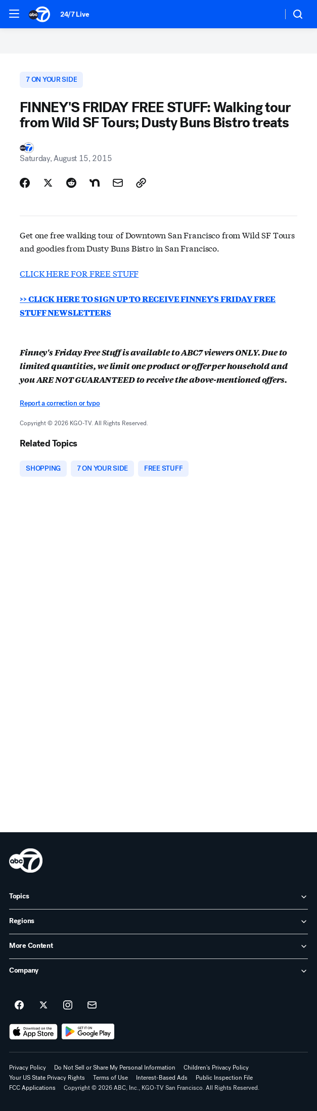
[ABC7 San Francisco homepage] (39, 14)
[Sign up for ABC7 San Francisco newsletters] (92, 1005)
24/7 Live (74, 14)
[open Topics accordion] (158, 897)
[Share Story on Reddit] (71, 182)
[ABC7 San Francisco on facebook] (19, 1005)
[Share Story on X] (48, 182)
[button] (14, 14)
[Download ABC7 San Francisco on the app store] (33, 1032)
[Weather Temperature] (266, 14)
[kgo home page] (25, 860)
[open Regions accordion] (158, 922)
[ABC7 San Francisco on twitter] (43, 1005)
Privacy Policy (27, 1068)
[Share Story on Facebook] (24, 182)
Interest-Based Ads (162, 1078)
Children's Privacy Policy (216, 1068)
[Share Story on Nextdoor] (94, 182)
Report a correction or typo (60, 403)
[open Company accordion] (158, 971)
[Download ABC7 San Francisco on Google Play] (88, 1032)
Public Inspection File (224, 1078)
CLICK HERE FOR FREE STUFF (79, 273)
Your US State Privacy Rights (47, 1078)
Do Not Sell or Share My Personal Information (114, 1068)
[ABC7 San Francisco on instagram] (68, 1005)
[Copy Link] (141, 182)
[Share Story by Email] (117, 182)
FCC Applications (32, 1088)
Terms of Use (110, 1078)
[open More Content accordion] (158, 946)
